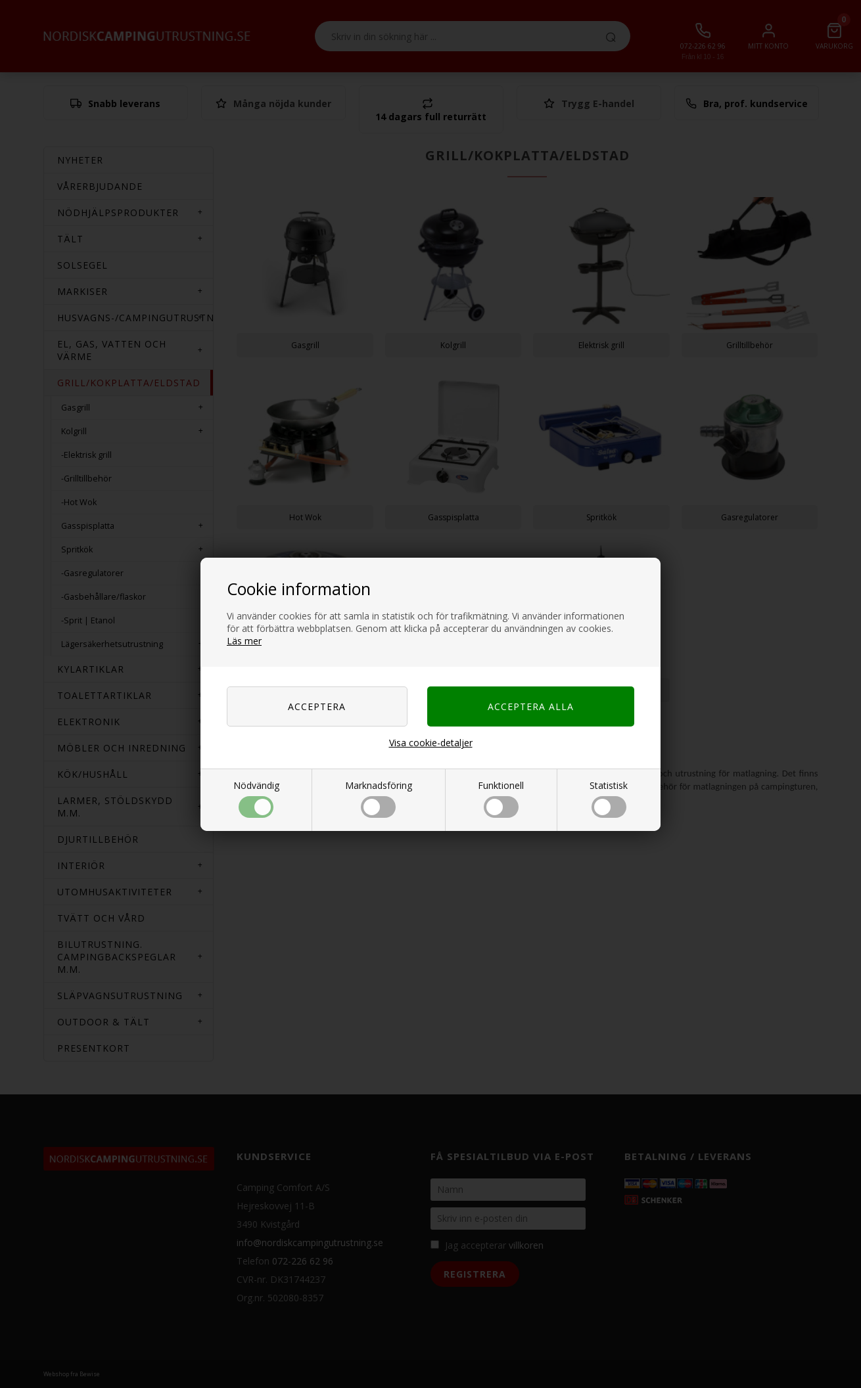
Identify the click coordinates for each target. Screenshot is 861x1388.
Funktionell (501, 798)
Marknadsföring (378, 798)
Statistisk (609, 798)
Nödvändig (256, 798)
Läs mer (244, 641)
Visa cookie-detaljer (431, 742)
